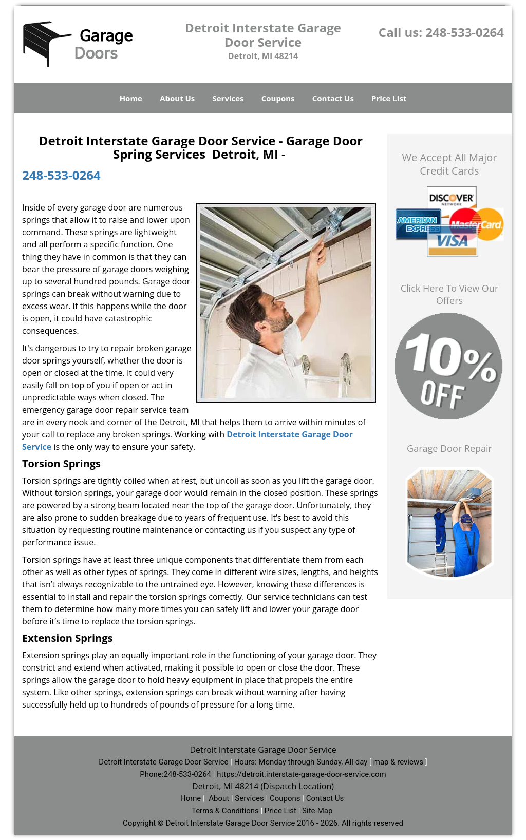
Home (131, 98)
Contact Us (333, 98)
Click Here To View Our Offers (450, 294)
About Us (177, 98)
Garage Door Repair (449, 448)
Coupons (278, 98)
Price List (388, 98)
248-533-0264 (464, 32)
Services (228, 98)
